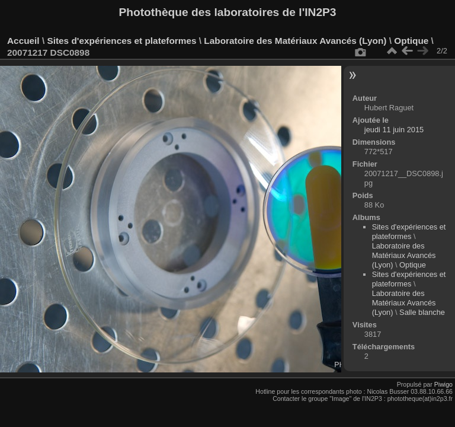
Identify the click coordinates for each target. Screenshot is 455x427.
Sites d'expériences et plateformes (121, 41)
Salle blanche (422, 312)
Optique (411, 41)
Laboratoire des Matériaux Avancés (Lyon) (295, 41)
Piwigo (443, 384)
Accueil (23, 41)
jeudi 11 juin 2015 (394, 129)
